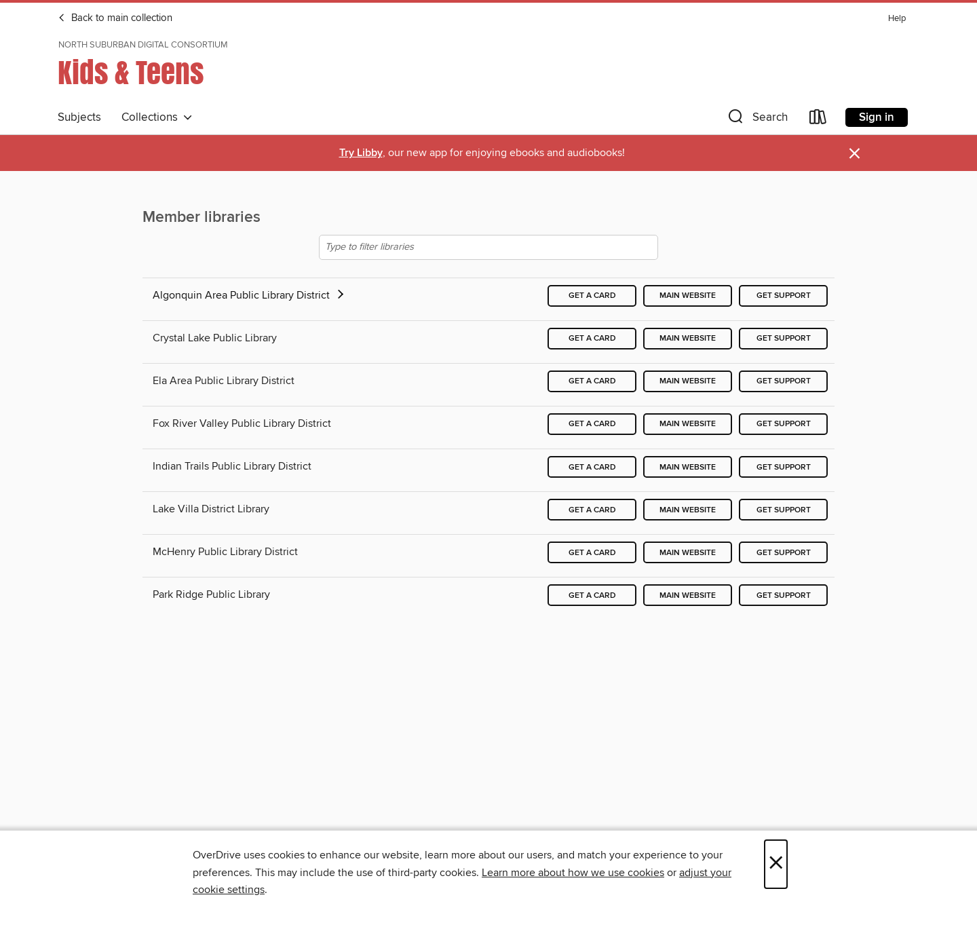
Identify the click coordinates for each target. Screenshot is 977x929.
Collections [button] (157, 117)
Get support (783, 295)
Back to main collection (115, 18)
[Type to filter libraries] (488, 247)
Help (897, 19)
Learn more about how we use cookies (573, 872)
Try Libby (361, 153)
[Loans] (818, 120)
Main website (687, 295)
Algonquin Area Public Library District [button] (249, 295)
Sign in (876, 117)
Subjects (79, 117)
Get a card (592, 295)
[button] (756, 120)
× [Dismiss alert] (854, 153)
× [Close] (775, 864)
